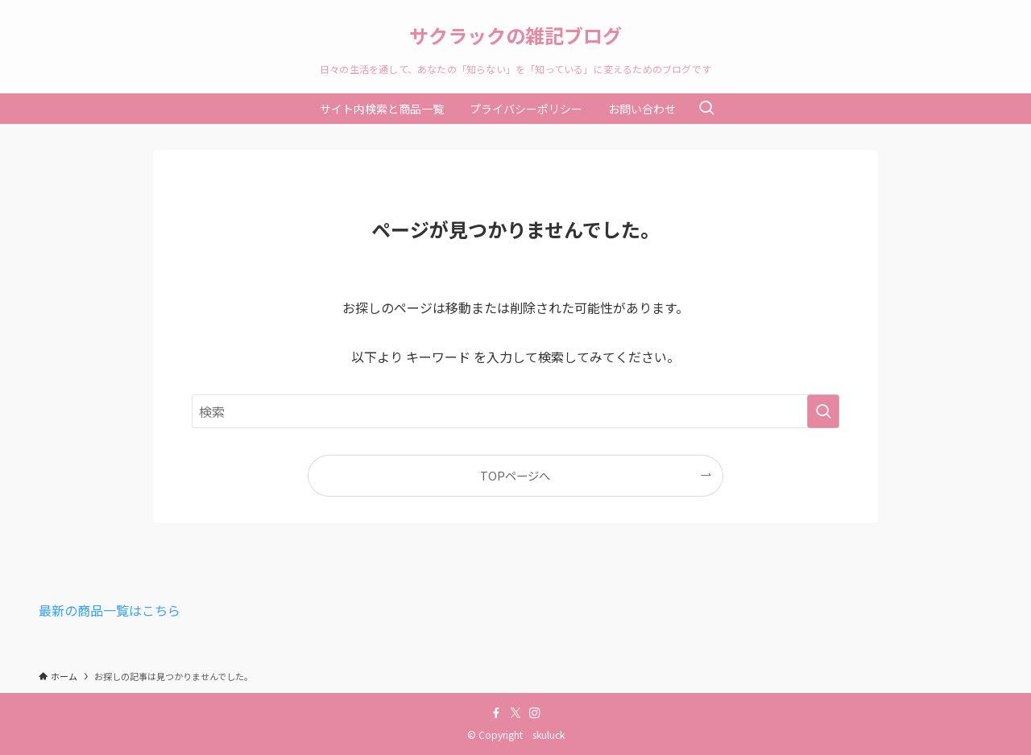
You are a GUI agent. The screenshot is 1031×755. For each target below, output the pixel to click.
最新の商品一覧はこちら (109, 610)
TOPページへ (515, 475)
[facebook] (496, 713)
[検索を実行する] (823, 411)
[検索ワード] (515, 411)
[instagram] (535, 713)
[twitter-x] (515, 713)
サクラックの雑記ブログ (515, 35)
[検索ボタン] (706, 108)
